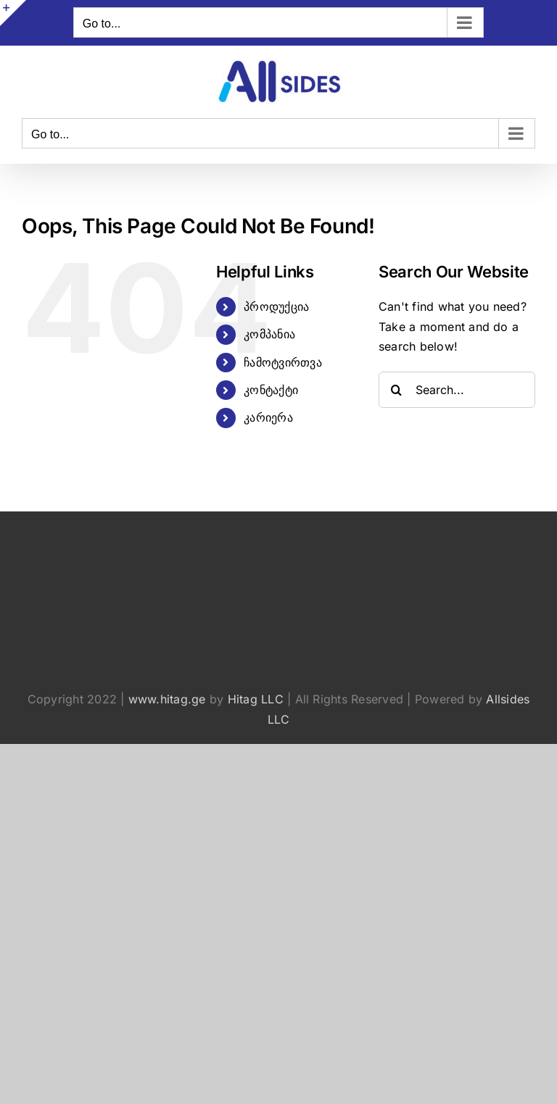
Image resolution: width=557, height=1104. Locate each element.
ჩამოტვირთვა (283, 362)
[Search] (397, 390)
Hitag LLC (256, 699)
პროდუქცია (276, 306)
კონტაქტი (271, 389)
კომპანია (269, 334)
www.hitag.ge (167, 699)
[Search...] (457, 390)
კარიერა (268, 417)
